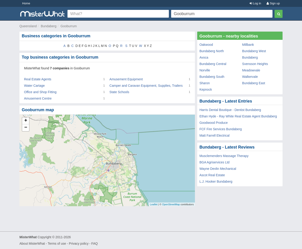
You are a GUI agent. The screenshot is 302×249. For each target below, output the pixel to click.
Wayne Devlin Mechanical (218, 169)
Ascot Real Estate (212, 175)
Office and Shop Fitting (40, 92)
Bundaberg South (212, 76)
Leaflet (153, 204)
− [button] (25, 127)
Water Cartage (34, 85)
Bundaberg (49, 26)
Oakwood (206, 44)
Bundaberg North (212, 51)
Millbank (248, 44)
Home (26, 3)
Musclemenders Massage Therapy (224, 156)
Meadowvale (251, 70)
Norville (205, 70)
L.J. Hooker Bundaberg (216, 181)
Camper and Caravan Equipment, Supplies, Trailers (146, 85)
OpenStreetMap (171, 204)
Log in (255, 3)
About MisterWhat (32, 243)
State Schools (119, 92)
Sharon (205, 83)
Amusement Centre (38, 98)
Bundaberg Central (213, 64)
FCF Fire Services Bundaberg (221, 129)
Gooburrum (69, 26)
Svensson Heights (255, 64)
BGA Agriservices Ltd (215, 162)
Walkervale (250, 76)
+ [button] (25, 120)
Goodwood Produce (214, 122)
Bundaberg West (254, 51)
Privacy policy (79, 243)
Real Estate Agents (37, 79)
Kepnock (206, 89)
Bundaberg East (253, 83)
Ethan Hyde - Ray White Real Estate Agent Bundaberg (238, 116)
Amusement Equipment (126, 79)
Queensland (28, 26)
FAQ (94, 243)
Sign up (273, 3)
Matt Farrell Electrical (214, 135)
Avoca (204, 57)
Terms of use (57, 243)
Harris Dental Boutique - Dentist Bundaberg (230, 110)
